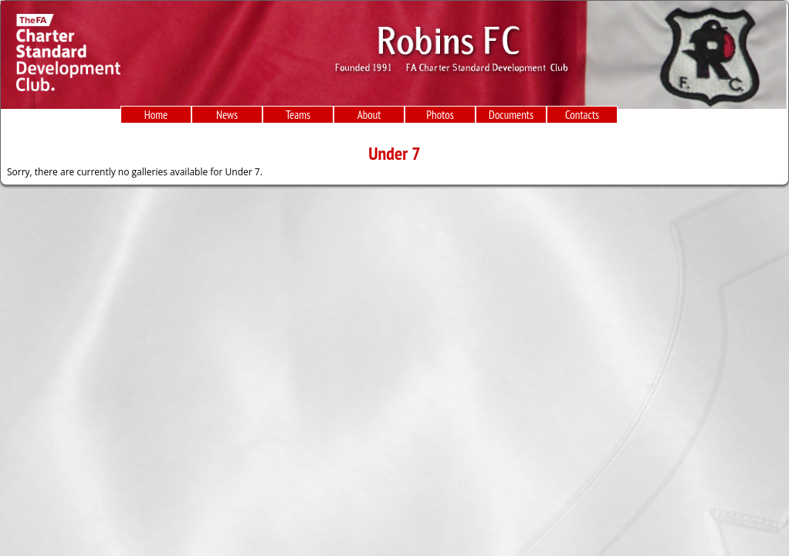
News (227, 114)
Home (156, 114)
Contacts (582, 114)
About (369, 114)
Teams (298, 114)
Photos (439, 114)
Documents (511, 114)
